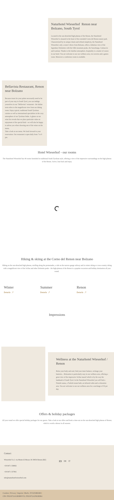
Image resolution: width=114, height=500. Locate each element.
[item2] (27, 459)
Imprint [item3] (20, 493)
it (69, 461)
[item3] (27, 465)
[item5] (27, 477)
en (60, 461)
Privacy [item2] (13, 493)
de (65, 461)
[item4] (27, 471)
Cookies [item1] (6, 493)
